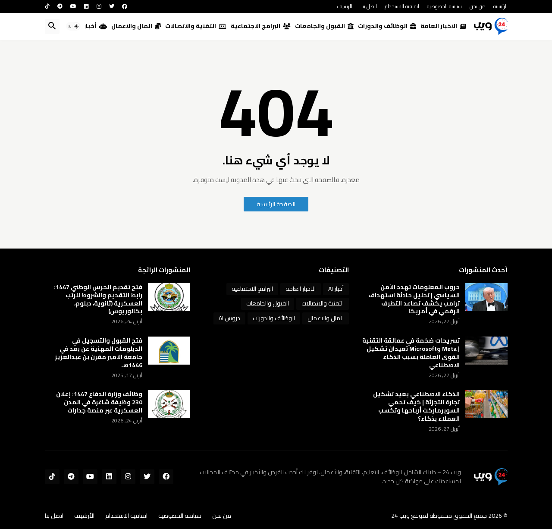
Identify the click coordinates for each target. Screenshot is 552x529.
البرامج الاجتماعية (261, 25)
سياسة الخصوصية (444, 6)
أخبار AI (92, 25)
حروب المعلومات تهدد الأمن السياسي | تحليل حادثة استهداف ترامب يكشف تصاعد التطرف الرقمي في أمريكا (414, 299)
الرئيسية (500, 6)
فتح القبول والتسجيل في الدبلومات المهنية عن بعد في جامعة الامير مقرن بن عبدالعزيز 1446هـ (98, 353)
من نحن (478, 6)
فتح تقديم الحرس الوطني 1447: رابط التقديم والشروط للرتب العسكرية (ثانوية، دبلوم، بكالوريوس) (98, 299)
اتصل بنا (369, 6)
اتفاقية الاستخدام (402, 6)
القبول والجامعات (324, 25)
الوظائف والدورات (387, 25)
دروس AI (229, 318)
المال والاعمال (136, 25)
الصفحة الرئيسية (276, 204)
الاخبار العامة (443, 25)
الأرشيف (345, 6)
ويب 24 (400, 515)
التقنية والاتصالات (195, 25)
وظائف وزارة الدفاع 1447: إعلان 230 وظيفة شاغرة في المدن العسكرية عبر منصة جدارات (99, 402)
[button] (73, 26)
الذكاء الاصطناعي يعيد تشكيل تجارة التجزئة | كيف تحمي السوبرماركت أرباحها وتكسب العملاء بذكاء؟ (416, 406)
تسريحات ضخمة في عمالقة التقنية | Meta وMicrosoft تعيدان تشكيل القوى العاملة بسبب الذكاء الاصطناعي (411, 353)
